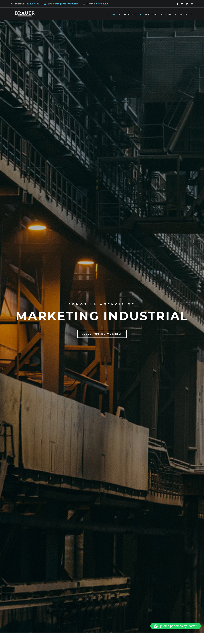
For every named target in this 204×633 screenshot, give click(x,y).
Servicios (151, 14)
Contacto (186, 14)
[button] (175, 626)
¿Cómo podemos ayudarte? (102, 334)
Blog (168, 14)
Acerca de (130, 14)
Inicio (112, 14)
